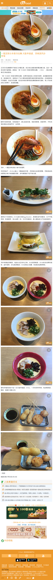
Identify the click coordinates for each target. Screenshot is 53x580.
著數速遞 (35, 8)
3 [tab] (28, 12)
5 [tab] (24, 14)
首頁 (2, 60)
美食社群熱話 (32, 571)
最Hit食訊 (4, 8)
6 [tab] (26, 14)
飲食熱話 (11, 565)
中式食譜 (46, 565)
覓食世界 (28, 8)
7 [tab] (29, 14)
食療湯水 (4, 567)
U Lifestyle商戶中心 (38, 567)
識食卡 (21, 575)
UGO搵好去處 (41, 571)
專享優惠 (28, 567)
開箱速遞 (12, 8)
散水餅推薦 (12, 571)
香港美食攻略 (13, 567)
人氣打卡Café (18, 573)
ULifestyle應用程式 (7, 575)
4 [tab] (30, 12)
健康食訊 (18, 565)
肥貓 (15, 62)
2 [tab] (25, 12)
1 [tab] (23, 12)
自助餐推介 (5, 571)
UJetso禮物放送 (27, 573)
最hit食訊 (8, 60)
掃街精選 (32, 565)
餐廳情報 (42, 8)
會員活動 (21, 567)
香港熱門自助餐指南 (8, 573)
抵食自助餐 (20, 8)
